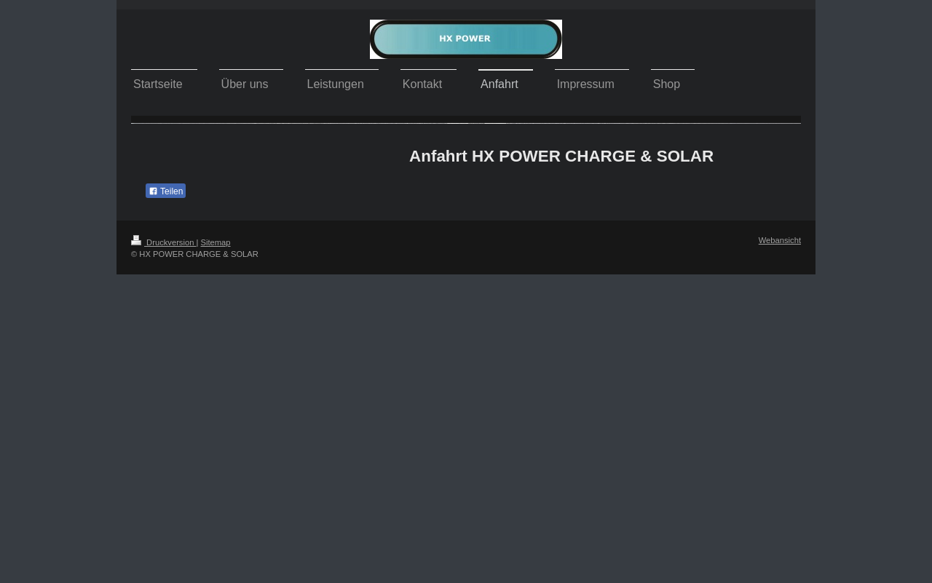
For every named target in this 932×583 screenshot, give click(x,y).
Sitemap (216, 242)
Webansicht (780, 240)
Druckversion (164, 242)
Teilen (166, 191)
